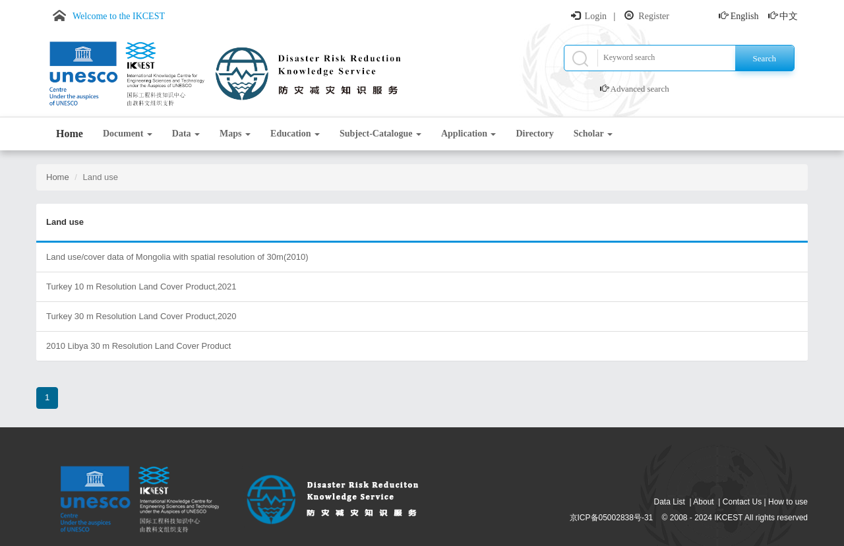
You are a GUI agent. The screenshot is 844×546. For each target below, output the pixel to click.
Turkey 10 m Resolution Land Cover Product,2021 (141, 286)
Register (653, 16)
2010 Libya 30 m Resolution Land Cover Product (138, 346)
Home (69, 133)
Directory (534, 133)
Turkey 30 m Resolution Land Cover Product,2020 (141, 316)
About (703, 501)
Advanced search (640, 89)
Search (764, 58)
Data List (669, 501)
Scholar (593, 133)
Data (186, 133)
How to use (788, 501)
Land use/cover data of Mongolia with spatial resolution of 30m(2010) (177, 257)
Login (596, 16)
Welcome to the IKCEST (119, 16)
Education (295, 133)
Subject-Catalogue (380, 133)
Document (127, 133)
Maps (235, 133)
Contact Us (742, 501)
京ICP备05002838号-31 (611, 517)
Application (469, 133)
